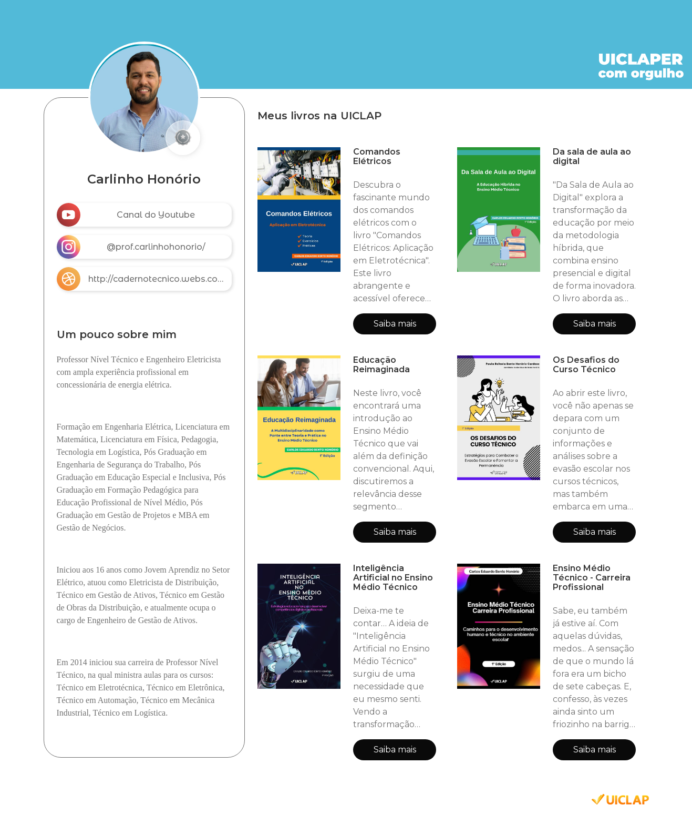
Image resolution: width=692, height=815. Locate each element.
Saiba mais (395, 324)
